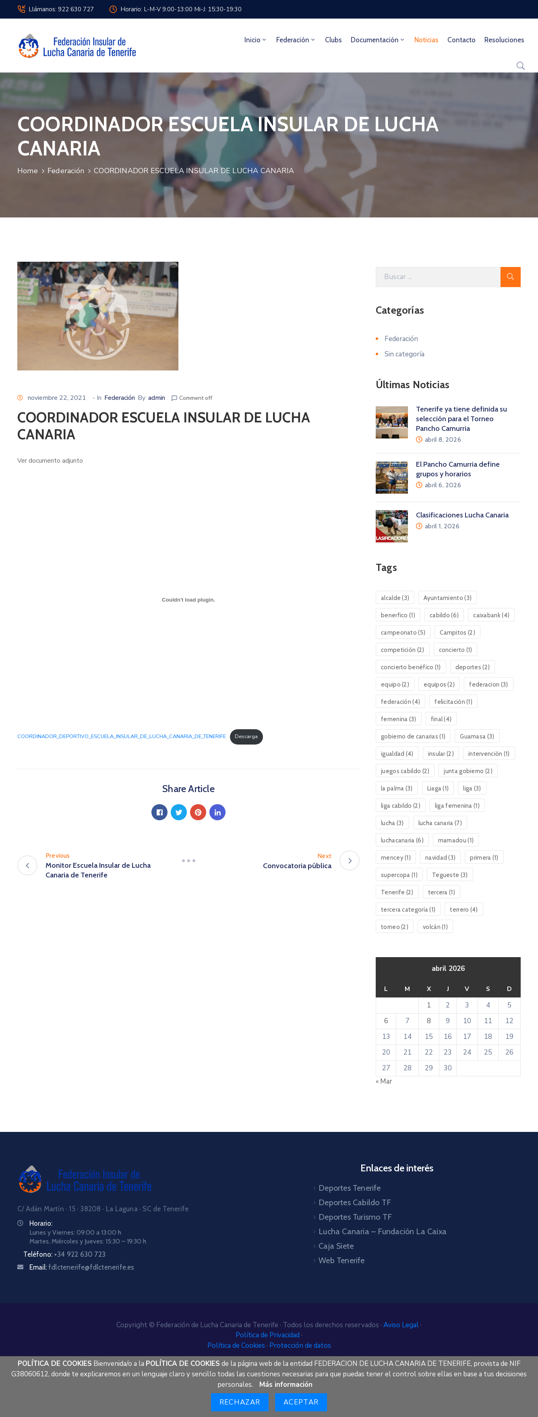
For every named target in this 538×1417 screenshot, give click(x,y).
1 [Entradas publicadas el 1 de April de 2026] (429, 1005)
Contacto (461, 40)
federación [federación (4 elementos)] (400, 701)
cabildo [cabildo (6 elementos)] (444, 615)
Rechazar (239, 1402)
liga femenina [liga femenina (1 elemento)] (457, 805)
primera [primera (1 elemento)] (484, 857)
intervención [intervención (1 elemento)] (489, 753)
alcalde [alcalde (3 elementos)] (395, 598)
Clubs (333, 40)
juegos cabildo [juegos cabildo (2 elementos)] (405, 771)
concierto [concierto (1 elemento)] (455, 650)
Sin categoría (404, 354)
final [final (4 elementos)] (441, 719)
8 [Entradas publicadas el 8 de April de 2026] (429, 1021)
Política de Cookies (237, 1345)
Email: (81, 1267)
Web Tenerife (341, 1260)
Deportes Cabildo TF (355, 1202)
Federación (296, 40)
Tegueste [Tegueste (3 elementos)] (450, 875)
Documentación (378, 40)
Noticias (426, 40)
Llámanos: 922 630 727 (61, 9)
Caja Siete (336, 1246)
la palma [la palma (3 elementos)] (397, 788)
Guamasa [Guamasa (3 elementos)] (477, 736)
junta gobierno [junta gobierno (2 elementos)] (468, 771)
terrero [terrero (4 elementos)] (464, 909)
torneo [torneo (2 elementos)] (394, 927)
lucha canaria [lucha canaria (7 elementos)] (440, 823)
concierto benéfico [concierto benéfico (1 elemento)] (411, 667)
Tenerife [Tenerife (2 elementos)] (397, 892)
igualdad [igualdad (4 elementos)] (397, 753)
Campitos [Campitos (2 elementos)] (457, 632)
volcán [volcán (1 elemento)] (435, 927)
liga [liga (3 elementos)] (472, 788)
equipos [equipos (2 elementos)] (439, 684)
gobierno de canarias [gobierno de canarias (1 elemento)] (413, 736)
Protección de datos (300, 1345)
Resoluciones (504, 40)
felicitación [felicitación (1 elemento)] (453, 701)
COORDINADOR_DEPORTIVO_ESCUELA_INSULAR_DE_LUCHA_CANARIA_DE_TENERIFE (121, 736)
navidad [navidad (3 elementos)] (440, 857)
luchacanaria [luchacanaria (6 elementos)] (402, 840)
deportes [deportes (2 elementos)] (472, 667)
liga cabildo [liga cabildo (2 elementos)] (400, 805)
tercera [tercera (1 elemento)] (441, 892)
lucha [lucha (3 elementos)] (392, 823)
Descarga (246, 736)
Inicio (255, 40)
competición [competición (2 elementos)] (402, 650)
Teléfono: (64, 1254)
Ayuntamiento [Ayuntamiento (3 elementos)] (448, 598)
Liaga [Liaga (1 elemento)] (438, 788)
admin (156, 397)
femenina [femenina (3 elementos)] (398, 719)
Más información (285, 1384)
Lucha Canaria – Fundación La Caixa (383, 1231)
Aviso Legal (401, 1325)
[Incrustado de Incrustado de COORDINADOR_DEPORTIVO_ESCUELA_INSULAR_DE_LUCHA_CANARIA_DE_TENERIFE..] (188, 599)
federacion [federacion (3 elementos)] (488, 684)
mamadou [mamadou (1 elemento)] (456, 840)
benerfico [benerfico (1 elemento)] (398, 615)
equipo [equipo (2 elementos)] (395, 684)
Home (27, 171)
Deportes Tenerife (350, 1188)
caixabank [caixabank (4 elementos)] (491, 615)
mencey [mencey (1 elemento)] (396, 857)
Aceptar (301, 1402)
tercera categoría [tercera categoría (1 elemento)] (408, 909)
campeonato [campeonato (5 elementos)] (403, 632)
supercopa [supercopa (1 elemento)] (399, 875)
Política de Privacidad (268, 1335)
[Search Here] (438, 277)
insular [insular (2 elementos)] (441, 753)
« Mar (384, 1081)
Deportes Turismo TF (355, 1217)
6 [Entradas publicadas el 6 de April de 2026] (386, 1021)
